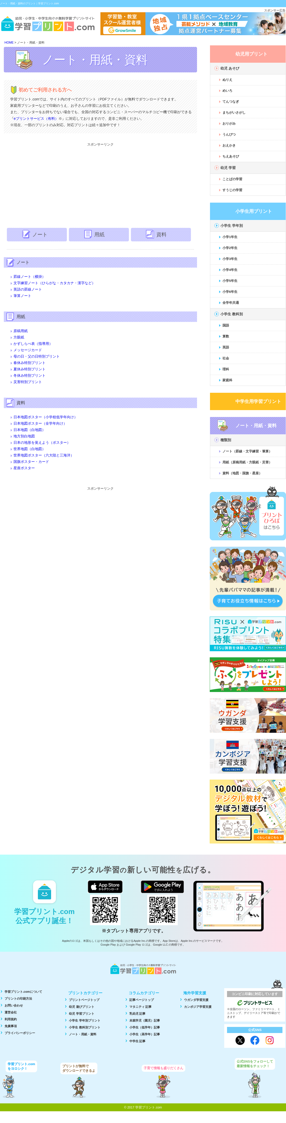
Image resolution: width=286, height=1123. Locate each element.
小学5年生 (229, 281)
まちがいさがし (234, 112)
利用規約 (11, 1019)
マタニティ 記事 (140, 1007)
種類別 (225, 440)
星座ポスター (24, 468)
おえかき (229, 145)
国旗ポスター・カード (31, 462)
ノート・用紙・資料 (82, 1034)
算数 (225, 336)
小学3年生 (229, 259)
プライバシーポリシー (20, 1033)
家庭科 (227, 380)
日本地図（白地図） (29, 430)
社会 (225, 358)
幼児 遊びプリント (81, 1007)
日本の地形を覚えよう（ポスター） (41, 442)
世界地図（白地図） (29, 449)
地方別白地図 (24, 436)
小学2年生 (229, 248)
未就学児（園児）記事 (144, 1020)
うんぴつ (229, 134)
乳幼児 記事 (137, 1013)
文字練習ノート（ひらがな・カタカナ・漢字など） (54, 283)
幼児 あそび (229, 68)
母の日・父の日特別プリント (36, 356)
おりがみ (229, 123)
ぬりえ (227, 80)
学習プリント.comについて (23, 992)
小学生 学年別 (231, 226)
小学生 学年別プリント (84, 1020)
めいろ (227, 91)
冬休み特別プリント (29, 375)
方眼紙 (18, 337)
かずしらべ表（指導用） (33, 344)
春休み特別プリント (29, 363)
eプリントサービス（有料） (36, 118)
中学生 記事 (137, 1041)
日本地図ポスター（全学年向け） (40, 423)
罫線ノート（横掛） (29, 277)
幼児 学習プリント (81, 1013)
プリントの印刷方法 (18, 998)
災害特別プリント (27, 382)
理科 (225, 369)
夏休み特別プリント (29, 369)
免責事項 (11, 1026)
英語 (225, 347)
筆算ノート (22, 296)
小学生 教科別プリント (84, 1027)
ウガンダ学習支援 (196, 1000)
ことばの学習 (232, 179)
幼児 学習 (228, 168)
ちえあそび (230, 156)
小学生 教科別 (231, 314)
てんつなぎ (230, 101)
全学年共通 (230, 303)
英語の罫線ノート (27, 289)
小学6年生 (229, 292)
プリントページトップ (84, 1000)
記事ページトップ (141, 1000)
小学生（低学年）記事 (144, 1027)
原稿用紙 (20, 331)
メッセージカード (27, 350)
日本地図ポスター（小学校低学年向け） (45, 417)
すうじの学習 (232, 190)
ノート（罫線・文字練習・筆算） (247, 451)
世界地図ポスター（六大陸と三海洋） (43, 455)
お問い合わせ (14, 1005)
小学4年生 (229, 270)
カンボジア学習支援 (198, 1007)
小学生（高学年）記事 (144, 1034)
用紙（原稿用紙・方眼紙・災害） (247, 462)
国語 (225, 325)
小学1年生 (229, 237)
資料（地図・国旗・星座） (242, 473)
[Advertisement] (100, 184)
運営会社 (11, 1012)
